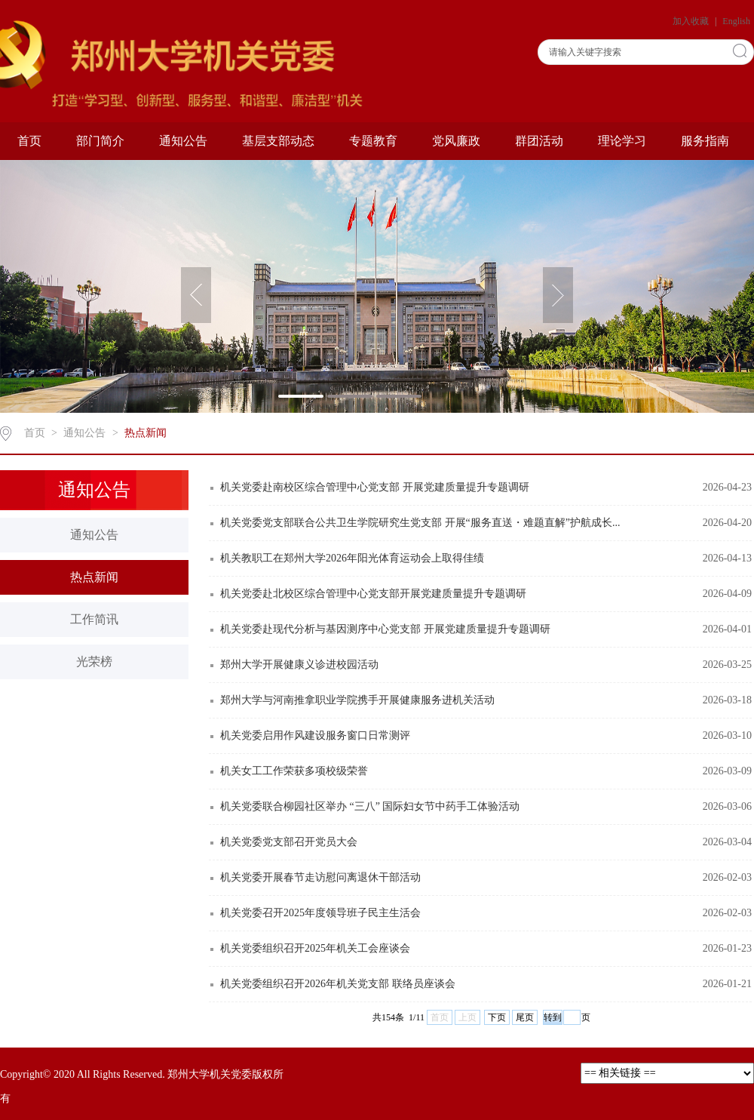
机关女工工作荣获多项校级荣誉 (294, 771)
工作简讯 (94, 619)
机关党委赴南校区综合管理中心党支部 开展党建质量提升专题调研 (374, 487)
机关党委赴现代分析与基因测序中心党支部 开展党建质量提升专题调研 (385, 629)
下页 (497, 1017)
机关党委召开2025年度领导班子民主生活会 (320, 912)
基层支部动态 (278, 140)
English (736, 21)
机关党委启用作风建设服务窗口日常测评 (315, 735)
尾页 (525, 1017)
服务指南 (705, 140)
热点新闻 (145, 432)
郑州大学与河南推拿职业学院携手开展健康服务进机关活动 (357, 700)
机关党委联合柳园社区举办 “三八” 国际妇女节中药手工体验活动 (370, 806)
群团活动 (539, 140)
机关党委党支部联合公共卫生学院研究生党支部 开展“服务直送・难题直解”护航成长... (420, 522)
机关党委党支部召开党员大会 (288, 842)
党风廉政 (456, 140)
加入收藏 (692, 21)
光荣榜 (94, 661)
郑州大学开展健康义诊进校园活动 (299, 664)
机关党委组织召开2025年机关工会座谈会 (315, 948)
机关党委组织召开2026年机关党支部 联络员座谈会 (337, 983)
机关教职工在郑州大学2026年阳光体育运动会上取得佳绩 (352, 558)
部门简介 (100, 140)
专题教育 (373, 140)
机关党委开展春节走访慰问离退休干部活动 (320, 877)
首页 (29, 140)
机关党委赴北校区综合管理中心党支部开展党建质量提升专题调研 (373, 593)
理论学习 (622, 140)
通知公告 (183, 140)
